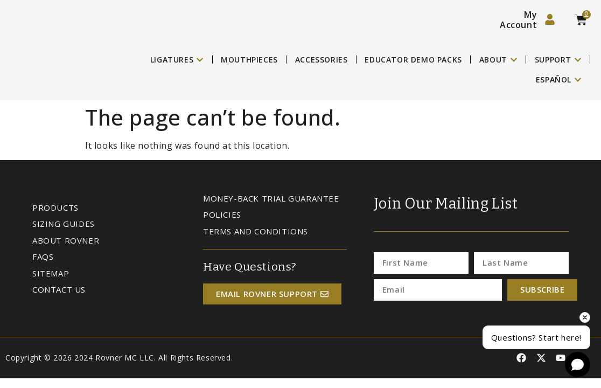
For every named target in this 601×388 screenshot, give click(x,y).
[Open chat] (577, 364)
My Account (518, 20)
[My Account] (549, 19)
